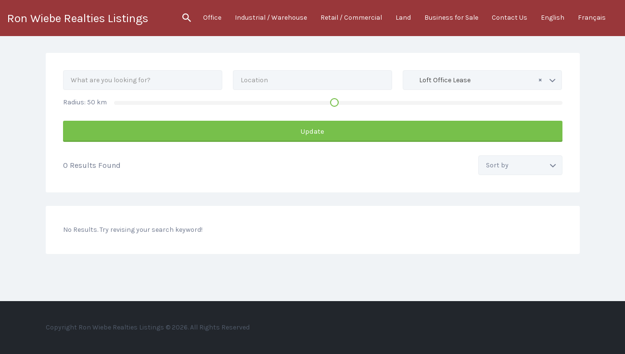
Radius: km (85, 102)
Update (312, 131)
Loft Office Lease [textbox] (476, 80)
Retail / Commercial (351, 17)
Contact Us (509, 17)
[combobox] (482, 80)
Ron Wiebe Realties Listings (77, 18)
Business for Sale (451, 17)
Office (212, 17)
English (552, 17)
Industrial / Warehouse (271, 17)
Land (403, 17)
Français (592, 17)
